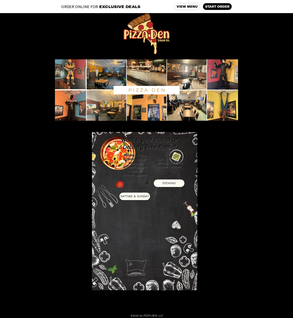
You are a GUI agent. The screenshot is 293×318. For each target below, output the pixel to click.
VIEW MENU (187, 6)
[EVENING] (169, 183)
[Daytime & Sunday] (134, 196)
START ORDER (217, 6)
